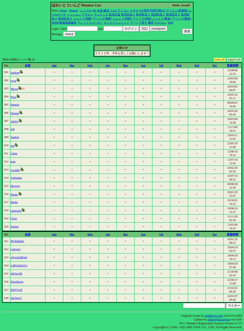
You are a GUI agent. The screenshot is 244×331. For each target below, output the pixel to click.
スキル (134, 10)
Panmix (15, 104)
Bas (72, 65)
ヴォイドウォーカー (90, 22)
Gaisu (14, 153)
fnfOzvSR (16, 273)
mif (13, 145)
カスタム (160, 22)
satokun (15, 72)
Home (63, 10)
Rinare (14, 194)
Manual (73, 10)
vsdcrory (16, 249)
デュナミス (101, 14)
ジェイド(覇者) (161, 18)
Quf (196, 65)
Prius (14, 97)
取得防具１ (143, 14)
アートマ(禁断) (102, 18)
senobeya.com (214, 315)
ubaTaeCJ (16, 298)
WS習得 (144, 10)
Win (89, 65)
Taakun (15, 137)
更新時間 (232, 65)
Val (161, 65)
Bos (125, 65)
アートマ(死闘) (142, 18)
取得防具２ (158, 14)
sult (13, 129)
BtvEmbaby (17, 241)
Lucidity (15, 170)
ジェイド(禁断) (82, 18)
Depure (15, 113)
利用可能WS (158, 10)
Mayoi (14, 89)
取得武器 (114, 14)
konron (15, 226)
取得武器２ (128, 14)
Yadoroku (16, 177)
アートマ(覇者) (181, 18)
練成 (106, 10)
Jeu (108, 65)
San (54, 65)
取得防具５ (65, 18)
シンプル (86, 10)
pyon (13, 80)
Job (94, 10)
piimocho (16, 210)
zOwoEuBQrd (19, 257)
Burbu (14, 202)
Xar (143, 65)
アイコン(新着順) (177, 10)
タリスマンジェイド (116, 22)
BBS (170, 22)
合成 (100, 10)
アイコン (123, 10)
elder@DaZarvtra (219, 319)
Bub (178, 65)
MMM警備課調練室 (64, 22)
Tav (214, 65)
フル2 (113, 10)
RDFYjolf (16, 290)
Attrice (15, 121)
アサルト (87, 14)
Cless (14, 218)
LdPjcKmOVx (19, 265)
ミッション (74, 14)
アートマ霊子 (138, 22)
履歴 (151, 22)
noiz (13, 161)
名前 (27, 65)
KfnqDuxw (17, 281)
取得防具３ (173, 14)
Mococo (15, 186)
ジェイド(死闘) (122, 18)
